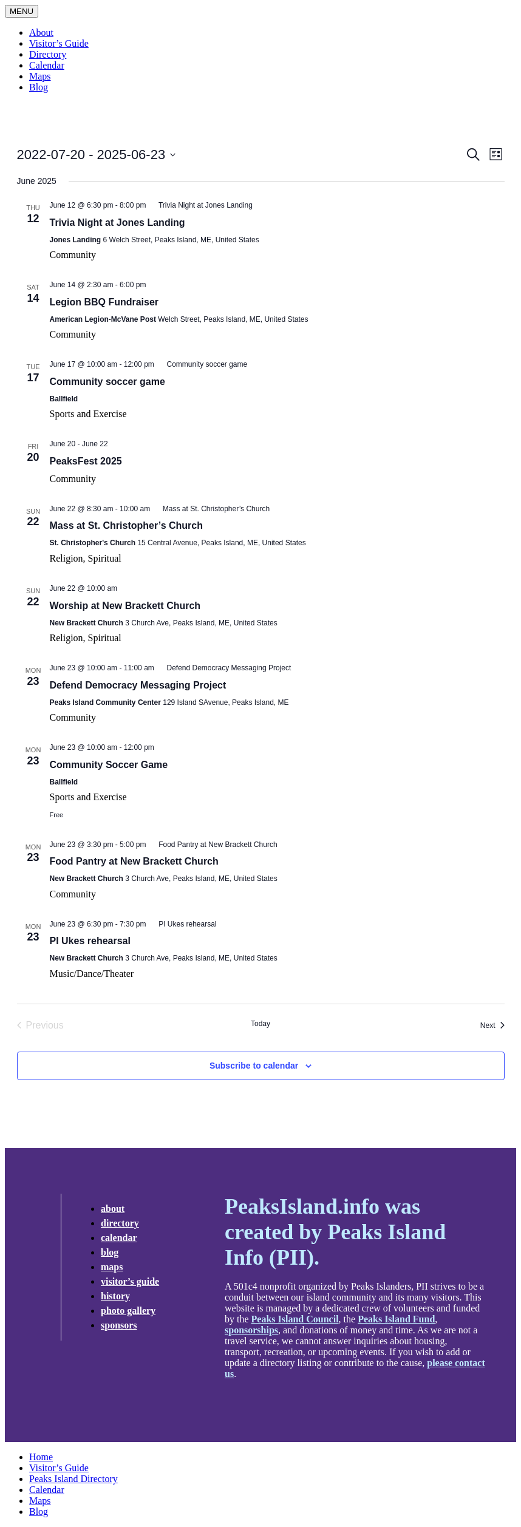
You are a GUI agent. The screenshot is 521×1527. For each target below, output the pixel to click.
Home (41, 1457)
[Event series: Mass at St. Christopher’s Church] (211, 509)
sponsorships (251, 1330)
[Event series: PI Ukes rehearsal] (182, 924)
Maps (40, 76)
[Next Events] (492, 1025)
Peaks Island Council (295, 1319)
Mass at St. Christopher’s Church (126, 525)
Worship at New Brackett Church (125, 605)
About (41, 32)
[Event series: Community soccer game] (201, 364)
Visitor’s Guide (59, 43)
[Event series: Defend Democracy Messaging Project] (223, 668)
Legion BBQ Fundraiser (104, 302)
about (112, 1208)
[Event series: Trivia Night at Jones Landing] (200, 205)
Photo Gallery (128, 1310)
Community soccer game (107, 381)
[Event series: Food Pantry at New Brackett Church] (213, 844)
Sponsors (119, 1325)
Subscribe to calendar (253, 1065)
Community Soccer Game (109, 765)
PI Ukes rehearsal (90, 941)
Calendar (46, 65)
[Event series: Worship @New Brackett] (123, 588)
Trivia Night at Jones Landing (117, 222)
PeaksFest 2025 (86, 461)
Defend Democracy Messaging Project (138, 685)
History (115, 1296)
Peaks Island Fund (396, 1319)
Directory (47, 54)
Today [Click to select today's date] (260, 1023)
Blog (38, 87)
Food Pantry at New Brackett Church (134, 861)
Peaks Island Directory (73, 1479)
